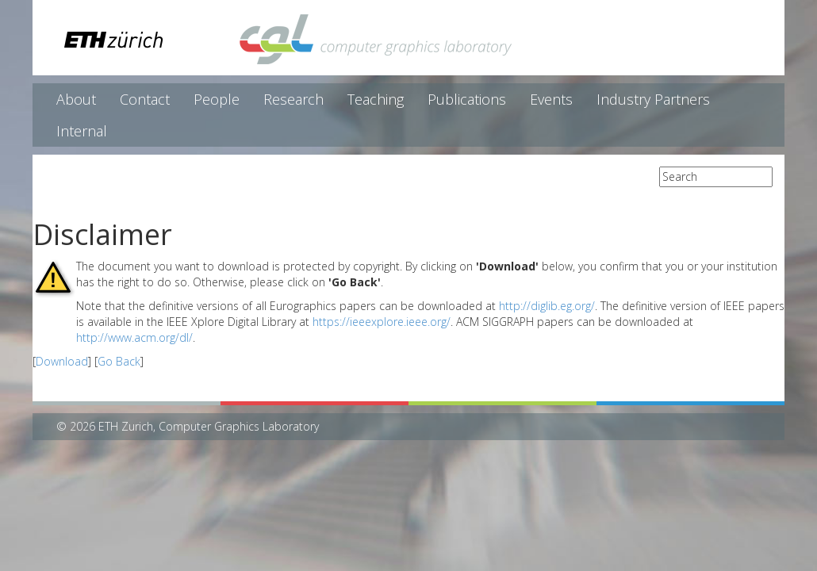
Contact (145, 99)
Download (62, 361)
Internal (81, 130)
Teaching (375, 99)
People (217, 99)
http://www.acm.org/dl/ (134, 337)
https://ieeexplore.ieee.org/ (382, 321)
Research (293, 99)
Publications (467, 99)
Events (551, 99)
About (76, 99)
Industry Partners (653, 99)
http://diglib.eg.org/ (547, 305)
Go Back (119, 361)
